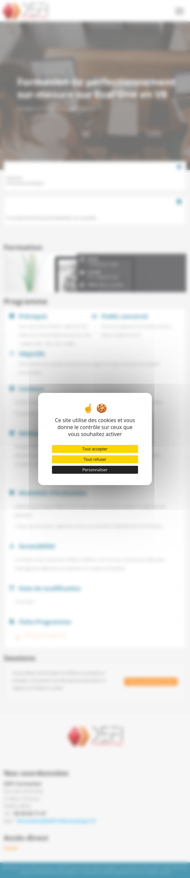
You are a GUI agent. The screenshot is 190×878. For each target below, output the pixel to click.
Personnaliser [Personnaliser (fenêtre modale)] (95, 469)
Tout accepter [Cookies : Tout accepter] (95, 449)
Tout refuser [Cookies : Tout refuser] (95, 459)
